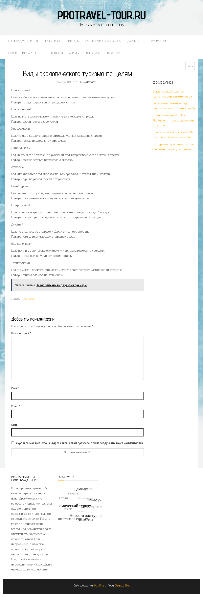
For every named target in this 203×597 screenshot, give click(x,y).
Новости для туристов (23, 41)
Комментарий (21, 333)
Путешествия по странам (61, 53)
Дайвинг (133, 41)
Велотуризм (52, 41)
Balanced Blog (122, 585)
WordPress (100, 585)
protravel (91, 82)
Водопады (72, 41)
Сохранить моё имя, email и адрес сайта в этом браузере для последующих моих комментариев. (79, 443)
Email (15, 406)
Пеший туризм (156, 41)
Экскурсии (113, 53)
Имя (15, 388)
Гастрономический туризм (103, 41)
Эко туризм (93, 53)
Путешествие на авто (22, 53)
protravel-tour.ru (101, 15)
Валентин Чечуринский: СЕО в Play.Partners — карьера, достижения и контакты (173, 120)
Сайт (14, 425)
